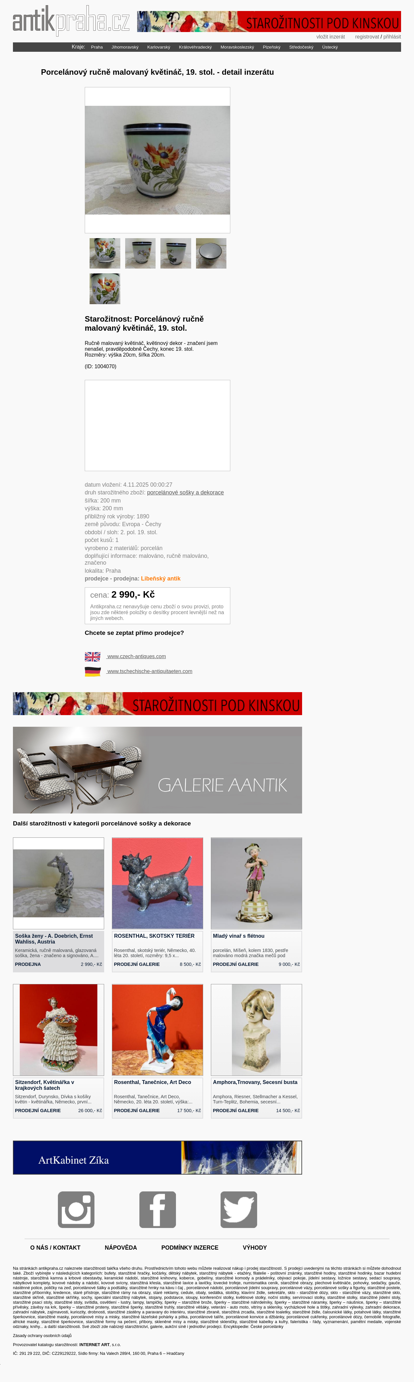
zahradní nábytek (29, 1312)
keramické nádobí (121, 1278)
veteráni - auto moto (229, 1307)
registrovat (367, 36)
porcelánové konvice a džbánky (255, 1316)
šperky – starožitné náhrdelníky (243, 1302)
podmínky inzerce (190, 1247)
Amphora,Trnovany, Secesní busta (255, 1082)
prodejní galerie (137, 964)
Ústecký (330, 47)
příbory (145, 1321)
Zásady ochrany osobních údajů (42, 1335)
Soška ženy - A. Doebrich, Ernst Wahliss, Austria (54, 939)
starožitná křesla (145, 1282)
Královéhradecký (195, 47)
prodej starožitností (264, 1268)
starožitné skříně (28, 1297)
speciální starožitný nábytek (120, 1297)
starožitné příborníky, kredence (42, 1292)
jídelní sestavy (322, 1278)
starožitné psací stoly (32, 1302)
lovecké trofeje (227, 1282)
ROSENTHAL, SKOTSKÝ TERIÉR (154, 936)
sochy (86, 1297)
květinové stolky (251, 1297)
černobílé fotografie (382, 1316)
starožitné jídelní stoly (380, 1297)
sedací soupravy (384, 1278)
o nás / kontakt (55, 1247)
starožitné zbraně (203, 1312)
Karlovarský (158, 47)
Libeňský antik (160, 578)
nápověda (121, 1247)
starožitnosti (94, 1268)
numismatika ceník (260, 1282)
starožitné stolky (342, 1297)
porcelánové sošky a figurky (339, 1287)
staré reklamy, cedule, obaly (179, 1292)
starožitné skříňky (62, 1297)
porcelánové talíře (206, 1316)
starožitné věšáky (193, 1307)
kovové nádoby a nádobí (75, 1282)
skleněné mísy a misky (176, 1321)
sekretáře (276, 1292)
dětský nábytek (182, 1273)
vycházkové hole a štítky (307, 1307)
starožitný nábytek (216, 1273)
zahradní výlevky (347, 1307)
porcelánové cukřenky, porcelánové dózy (324, 1316)
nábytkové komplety (31, 1282)
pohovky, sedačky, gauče (376, 1282)
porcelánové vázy (296, 1287)
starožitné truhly (159, 1307)
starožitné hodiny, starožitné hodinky (338, 1273)
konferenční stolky (216, 1297)
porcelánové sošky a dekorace (185, 492)
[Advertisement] (157, 425)
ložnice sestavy (352, 1278)
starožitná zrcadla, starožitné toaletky (256, 1312)
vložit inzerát (330, 36)
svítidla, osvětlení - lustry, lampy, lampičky (123, 1302)
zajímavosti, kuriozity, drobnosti (76, 1312)
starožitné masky (53, 1316)
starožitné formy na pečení (111, 1321)
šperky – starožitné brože (188, 1302)
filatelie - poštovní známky (277, 1273)
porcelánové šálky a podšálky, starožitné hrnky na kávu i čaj (128, 1287)
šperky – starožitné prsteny (84, 1307)
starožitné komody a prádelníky (244, 1278)
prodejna (28, 964)
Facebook (157, 1209)
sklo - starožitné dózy (308, 1292)
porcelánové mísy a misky (95, 1316)
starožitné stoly (68, 1302)
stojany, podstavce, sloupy (173, 1297)
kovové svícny (114, 1282)
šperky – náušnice (346, 1302)
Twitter (239, 1209)
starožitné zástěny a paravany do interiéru (146, 1312)
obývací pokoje (291, 1278)
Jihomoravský (125, 47)
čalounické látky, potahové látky (351, 1312)
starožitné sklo (386, 1292)
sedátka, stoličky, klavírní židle (236, 1292)
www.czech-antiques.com (125, 656)
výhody (255, 1247)
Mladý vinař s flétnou (239, 936)
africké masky (25, 1321)
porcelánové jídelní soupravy (251, 1287)
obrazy (306, 1282)
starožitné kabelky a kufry (263, 1321)
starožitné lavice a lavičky (187, 1282)
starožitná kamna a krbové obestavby (66, 1278)
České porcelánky (266, 1326)
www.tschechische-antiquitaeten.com (138, 671)
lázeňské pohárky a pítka (164, 1316)
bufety (109, 1273)
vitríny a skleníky (266, 1307)
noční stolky (279, 1297)
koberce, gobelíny (196, 1278)
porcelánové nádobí (204, 1287)
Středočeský (301, 47)
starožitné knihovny (159, 1278)
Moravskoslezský (237, 47)
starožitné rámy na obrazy (126, 1292)
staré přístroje (86, 1292)
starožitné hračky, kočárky (142, 1273)
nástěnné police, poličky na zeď (42, 1287)
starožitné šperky (126, 1307)
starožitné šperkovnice (62, 1321)
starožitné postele (383, 1287)
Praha (97, 47)
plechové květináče (333, 1282)
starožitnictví (136, 1326)
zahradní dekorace (382, 1307)
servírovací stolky (309, 1297)
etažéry (244, 1273)
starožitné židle (306, 1312)
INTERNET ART (95, 1344)
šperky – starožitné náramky (301, 1302)
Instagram (76, 1209)
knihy (35, 1326)
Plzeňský (271, 47)
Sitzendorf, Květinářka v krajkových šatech (44, 1085)
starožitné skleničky (219, 1321)
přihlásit (392, 36)
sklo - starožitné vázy (350, 1292)
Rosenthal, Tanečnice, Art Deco (152, 1082)
